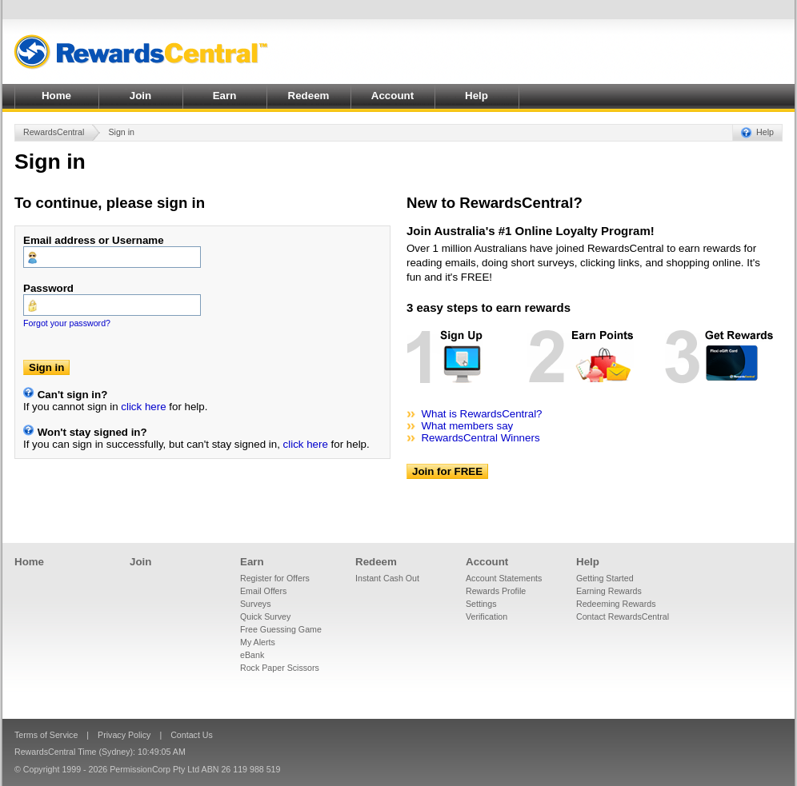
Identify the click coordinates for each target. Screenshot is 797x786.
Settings (481, 603)
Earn (225, 96)
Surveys (255, 603)
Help (476, 96)
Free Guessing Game (281, 629)
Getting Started (605, 578)
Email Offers (263, 591)
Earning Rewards (609, 591)
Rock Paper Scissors (279, 667)
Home (56, 96)
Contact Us (191, 735)
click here (143, 407)
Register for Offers (275, 578)
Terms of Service (46, 735)
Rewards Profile (496, 591)
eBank (252, 655)
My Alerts (257, 642)
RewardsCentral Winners (480, 438)
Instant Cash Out (387, 578)
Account (392, 96)
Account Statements (504, 578)
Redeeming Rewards (616, 603)
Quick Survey (265, 616)
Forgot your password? (66, 323)
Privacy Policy (124, 735)
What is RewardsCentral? (481, 414)
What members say (467, 426)
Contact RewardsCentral (622, 616)
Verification (486, 616)
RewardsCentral (53, 132)
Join (140, 96)
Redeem (309, 96)
